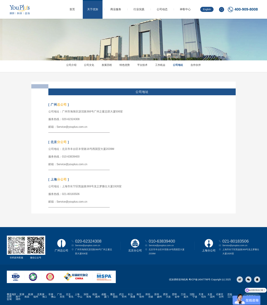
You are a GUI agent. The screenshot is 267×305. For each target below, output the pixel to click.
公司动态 (162, 9)
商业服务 (115, 9)
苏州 (156, 294)
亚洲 (21, 294)
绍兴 (203, 296)
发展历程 (98, 66)
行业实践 (139, 9)
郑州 (147, 294)
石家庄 (219, 294)
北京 (68, 294)
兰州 (183, 294)
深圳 (86, 294)
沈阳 (192, 294)
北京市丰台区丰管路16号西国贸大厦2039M (166, 251)
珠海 (88, 296)
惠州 (97, 296)
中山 (79, 296)
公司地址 (191, 66)
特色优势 (121, 66)
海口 (44, 296)
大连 (168, 296)
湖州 (18, 299)
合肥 (9, 296)
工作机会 (168, 66)
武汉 (121, 294)
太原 (209, 294)
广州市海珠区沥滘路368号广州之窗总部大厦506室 (93, 251)
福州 (35, 296)
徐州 (141, 296)
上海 (77, 294)
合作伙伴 (214, 66)
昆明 (174, 294)
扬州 (159, 296)
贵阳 (115, 296)
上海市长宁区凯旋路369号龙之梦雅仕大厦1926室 (240, 251)
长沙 (130, 294)
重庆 (112, 294)
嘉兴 (186, 296)
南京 (139, 294)
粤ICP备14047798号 (199, 279)
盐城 (9, 299)
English (207, 9)
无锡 (150, 296)
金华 (177, 296)
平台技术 (145, 66)
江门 (230, 296)
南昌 (27, 296)
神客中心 (185, 9)
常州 (124, 296)
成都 (103, 294)
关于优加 (92, 9)
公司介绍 (52, 66)
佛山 (53, 296)
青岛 (71, 296)
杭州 (94, 294)
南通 (132, 296)
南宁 (18, 296)
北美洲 (40, 294)
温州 (212, 296)
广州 (59, 294)
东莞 (62, 296)
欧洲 (30, 294)
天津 (201, 294)
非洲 (50, 294)
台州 (221, 296)
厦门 (106, 296)
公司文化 (75, 66)
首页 (72, 9)
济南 (229, 294)
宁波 (194, 296)
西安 (165, 294)
